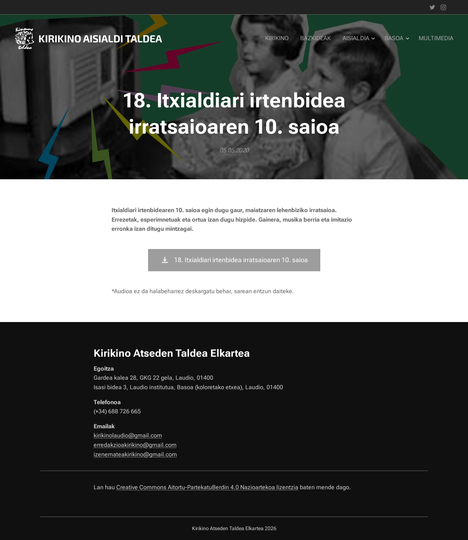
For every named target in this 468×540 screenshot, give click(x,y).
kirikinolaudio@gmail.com (128, 435)
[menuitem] (284, 38)
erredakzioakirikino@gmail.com (135, 444)
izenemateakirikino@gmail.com (135, 454)
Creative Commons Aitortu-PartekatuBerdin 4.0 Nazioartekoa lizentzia (207, 487)
